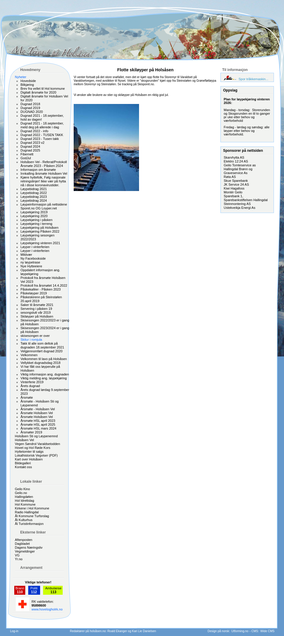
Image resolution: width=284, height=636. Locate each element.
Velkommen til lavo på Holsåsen (43, 359)
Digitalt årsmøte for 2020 (38, 92)
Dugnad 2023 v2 (32, 142)
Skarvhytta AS (234, 157)
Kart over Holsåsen (29, 459)
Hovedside (28, 81)
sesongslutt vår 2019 (35, 312)
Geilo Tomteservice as (240, 165)
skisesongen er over (35, 335)
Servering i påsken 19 (36, 308)
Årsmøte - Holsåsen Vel (37, 409)
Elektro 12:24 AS (236, 161)
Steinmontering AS (237, 204)
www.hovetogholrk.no (47, 609)
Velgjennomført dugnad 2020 (41, 351)
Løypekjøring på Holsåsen (39, 227)
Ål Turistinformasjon (29, 523)
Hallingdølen (24, 496)
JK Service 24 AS (236, 184)
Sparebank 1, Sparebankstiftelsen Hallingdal (246, 198)
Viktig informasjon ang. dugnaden (44, 374)
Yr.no (19, 559)
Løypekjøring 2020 (34, 216)
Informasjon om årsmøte (38, 169)
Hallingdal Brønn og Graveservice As (238, 171)
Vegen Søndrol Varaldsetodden (37, 444)
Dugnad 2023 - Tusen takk (39, 139)
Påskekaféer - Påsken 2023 (40, 289)
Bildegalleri (23, 463)
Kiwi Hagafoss (234, 188)
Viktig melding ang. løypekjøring (43, 378)
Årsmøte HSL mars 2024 (38, 428)
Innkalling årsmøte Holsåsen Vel (43, 173)
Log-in (14, 631)
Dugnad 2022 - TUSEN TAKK (41, 135)
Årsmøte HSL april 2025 (37, 424)
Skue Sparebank (236, 180)
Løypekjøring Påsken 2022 (39, 231)
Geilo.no (21, 493)
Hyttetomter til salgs (29, 451)
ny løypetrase (30, 262)
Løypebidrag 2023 (33, 196)
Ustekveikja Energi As (239, 207)
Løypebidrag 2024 (33, 200)
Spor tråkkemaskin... (253, 79)
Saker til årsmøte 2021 (36, 305)
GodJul (25, 158)
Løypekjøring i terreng (36, 223)
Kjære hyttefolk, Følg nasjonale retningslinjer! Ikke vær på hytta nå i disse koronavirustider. (43, 181)
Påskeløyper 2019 (33, 293)
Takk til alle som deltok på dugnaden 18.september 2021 (42, 345)
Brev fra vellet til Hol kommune (42, 88)
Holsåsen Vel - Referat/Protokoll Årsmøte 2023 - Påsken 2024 (43, 164)
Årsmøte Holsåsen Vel (36, 413)
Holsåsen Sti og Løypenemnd (36, 436)
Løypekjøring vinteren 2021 (40, 243)
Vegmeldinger (25, 551)
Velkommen (28, 355)
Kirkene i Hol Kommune (32, 508)
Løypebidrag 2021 (33, 189)
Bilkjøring (27, 84)
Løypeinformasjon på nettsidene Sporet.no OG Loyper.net (43, 206)
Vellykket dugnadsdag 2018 (40, 362)
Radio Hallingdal (27, 512)
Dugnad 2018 (30, 104)
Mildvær (26, 254)
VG (17, 555)
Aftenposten (23, 540)
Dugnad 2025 (30, 150)
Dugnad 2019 (30, 108)
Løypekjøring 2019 (34, 212)
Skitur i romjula (31, 339)
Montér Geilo (233, 192)
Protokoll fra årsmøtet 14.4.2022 (43, 285)
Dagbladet (22, 543)
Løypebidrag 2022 (33, 193)
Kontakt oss (23, 467)
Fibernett (26, 154)
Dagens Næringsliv (28, 547)
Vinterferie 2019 (31, 382)
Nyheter (20, 77)
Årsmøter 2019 (31, 432)
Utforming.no (239, 631)
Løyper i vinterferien (34, 247)
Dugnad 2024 (30, 146)
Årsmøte (26, 397)
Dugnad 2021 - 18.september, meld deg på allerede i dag (42, 125)
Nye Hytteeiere (31, 266)
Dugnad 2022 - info (34, 131)
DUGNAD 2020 (31, 111)
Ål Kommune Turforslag (32, 516)
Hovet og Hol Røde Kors (32, 447)
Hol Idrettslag (24, 500)
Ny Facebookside (33, 258)
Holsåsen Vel (24, 440)
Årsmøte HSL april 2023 (37, 420)
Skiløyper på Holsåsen (36, 316)
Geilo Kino (22, 489)
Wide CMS (267, 631)
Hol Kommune (25, 504)
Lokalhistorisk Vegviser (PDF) (36, 455)
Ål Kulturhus (23, 520)
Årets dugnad (30, 386)
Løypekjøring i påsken (36, 220)
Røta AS (230, 177)
